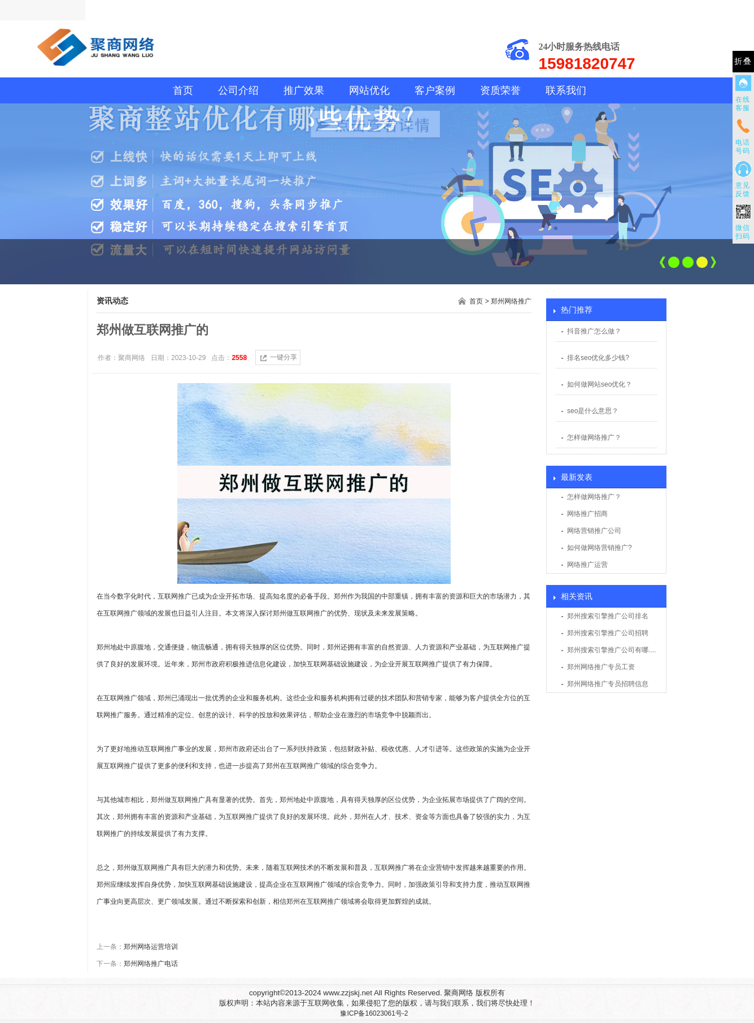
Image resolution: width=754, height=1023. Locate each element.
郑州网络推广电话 (151, 964)
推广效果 (304, 90)
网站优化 (369, 90)
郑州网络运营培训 (151, 947)
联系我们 (566, 90)
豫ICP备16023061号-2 (374, 1013)
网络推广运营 (587, 565)
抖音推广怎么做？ (594, 331)
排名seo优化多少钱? (598, 358)
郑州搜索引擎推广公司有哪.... (611, 650)
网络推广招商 (587, 514)
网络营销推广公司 (594, 531)
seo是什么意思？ (592, 411)
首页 (183, 90)
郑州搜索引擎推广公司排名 (607, 616)
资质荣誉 (500, 90)
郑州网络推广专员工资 (601, 667)
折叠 (743, 61)
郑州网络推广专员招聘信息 (607, 684)
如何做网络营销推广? (599, 548)
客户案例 (435, 90)
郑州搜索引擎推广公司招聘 (607, 633)
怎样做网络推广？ (594, 437)
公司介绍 (238, 90)
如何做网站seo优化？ (599, 384)
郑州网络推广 (511, 301)
